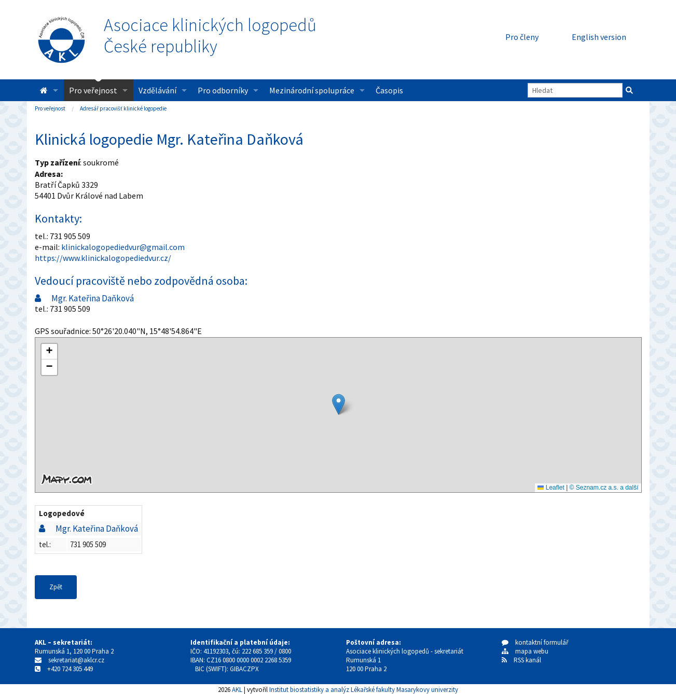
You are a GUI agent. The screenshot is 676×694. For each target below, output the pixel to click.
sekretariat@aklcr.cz (76, 660)
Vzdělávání (157, 90)
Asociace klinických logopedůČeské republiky (210, 36)
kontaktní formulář (535, 642)
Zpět (55, 586)
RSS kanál (527, 660)
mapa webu (525, 651)
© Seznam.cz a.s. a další (604, 487)
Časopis (389, 90)
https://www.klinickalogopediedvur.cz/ (103, 258)
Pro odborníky (223, 90)
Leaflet (550, 487)
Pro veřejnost (93, 90)
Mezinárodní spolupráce (311, 90)
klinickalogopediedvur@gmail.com (123, 247)
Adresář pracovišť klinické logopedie (123, 108)
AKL (237, 689)
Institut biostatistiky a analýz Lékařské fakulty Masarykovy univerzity (363, 689)
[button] (338, 404)
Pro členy (522, 37)
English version (599, 37)
